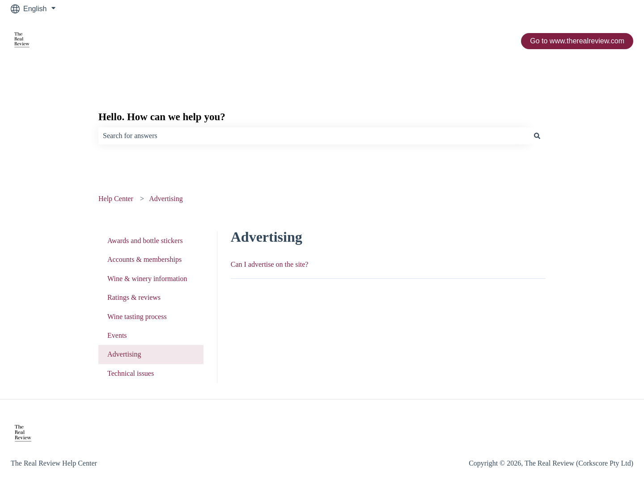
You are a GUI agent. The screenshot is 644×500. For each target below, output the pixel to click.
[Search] (537, 135)
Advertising (166, 198)
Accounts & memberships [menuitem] (144, 259)
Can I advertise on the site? (270, 264)
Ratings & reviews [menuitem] (134, 297)
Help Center (115, 198)
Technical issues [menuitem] (130, 373)
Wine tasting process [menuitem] (137, 316)
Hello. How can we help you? (161, 116)
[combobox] (313, 135)
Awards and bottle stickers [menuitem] (145, 240)
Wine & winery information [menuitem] (147, 278)
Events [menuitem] (117, 335)
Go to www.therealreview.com (577, 41)
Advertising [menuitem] (124, 354)
